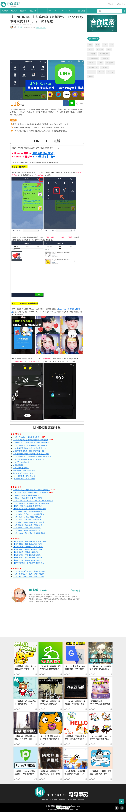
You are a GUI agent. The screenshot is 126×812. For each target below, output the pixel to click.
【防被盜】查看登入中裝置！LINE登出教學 (29, 509)
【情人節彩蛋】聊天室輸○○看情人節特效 (28, 544)
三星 (104, 45)
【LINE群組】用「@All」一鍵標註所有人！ (29, 514)
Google (68, 11)
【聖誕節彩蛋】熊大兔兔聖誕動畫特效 (27, 557)
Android (101, 72)
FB (62, 11)
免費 (97, 45)
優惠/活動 (32, 11)
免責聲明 (53, 799)
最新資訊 (42, 27)
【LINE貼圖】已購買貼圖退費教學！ (27, 528)
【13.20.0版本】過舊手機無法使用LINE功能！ (30, 440)
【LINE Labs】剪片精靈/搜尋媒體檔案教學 (29, 533)
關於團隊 (81, 799)
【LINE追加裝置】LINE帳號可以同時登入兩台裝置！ (33, 456)
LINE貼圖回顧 (18, 465)
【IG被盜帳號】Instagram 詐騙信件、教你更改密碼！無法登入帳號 (38, 127)
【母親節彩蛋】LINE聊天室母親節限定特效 (29, 541)
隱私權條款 (72, 799)
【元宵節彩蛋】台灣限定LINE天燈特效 (28, 547)
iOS (50, 11)
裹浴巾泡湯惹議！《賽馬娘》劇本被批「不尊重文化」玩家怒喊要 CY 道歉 (40, 124)
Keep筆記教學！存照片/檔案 (24, 476)
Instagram (42, 11)
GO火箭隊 (92, 54)
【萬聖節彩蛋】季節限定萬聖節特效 (27, 555)
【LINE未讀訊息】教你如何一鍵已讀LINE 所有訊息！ (33, 501)
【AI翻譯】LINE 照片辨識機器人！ (26, 495)
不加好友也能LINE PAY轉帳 (24, 479)
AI (74, 11)
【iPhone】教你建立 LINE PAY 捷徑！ (28, 498)
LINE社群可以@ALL (21, 468)
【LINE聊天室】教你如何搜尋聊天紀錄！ (28, 525)
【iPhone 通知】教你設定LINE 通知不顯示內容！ (32, 442)
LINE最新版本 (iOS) (43, 153)
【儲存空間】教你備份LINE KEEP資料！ (28, 506)
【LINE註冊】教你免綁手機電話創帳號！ (28, 511)
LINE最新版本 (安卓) (44, 156)
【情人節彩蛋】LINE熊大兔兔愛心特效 (28, 549)
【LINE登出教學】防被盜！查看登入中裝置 (29, 571)
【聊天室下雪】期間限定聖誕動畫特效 (27, 560)
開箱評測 (23, 11)
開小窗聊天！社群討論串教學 (24, 470)
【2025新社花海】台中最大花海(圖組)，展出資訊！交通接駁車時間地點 (40, 131)
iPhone (91, 76)
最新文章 (5, 11)
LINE (56, 11)
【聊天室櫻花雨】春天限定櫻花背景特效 (28, 563)
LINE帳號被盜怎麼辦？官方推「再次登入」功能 (31, 454)
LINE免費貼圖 (104, 54)
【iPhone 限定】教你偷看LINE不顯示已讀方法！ (31, 490)
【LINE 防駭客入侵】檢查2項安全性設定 (28, 574)
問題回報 (62, 799)
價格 (90, 45)
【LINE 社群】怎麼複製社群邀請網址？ (28, 519)
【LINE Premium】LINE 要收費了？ (27, 437)
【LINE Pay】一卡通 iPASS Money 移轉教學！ (31, 445)
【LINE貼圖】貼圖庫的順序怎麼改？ (27, 530)
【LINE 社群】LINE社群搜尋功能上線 (27, 517)
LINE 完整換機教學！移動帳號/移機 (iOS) (29, 451)
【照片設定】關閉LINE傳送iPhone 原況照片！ (31, 492)
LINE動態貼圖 (93, 58)
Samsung (110, 72)
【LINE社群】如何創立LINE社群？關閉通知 (29, 522)
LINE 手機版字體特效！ (22, 462)
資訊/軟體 (81, 11)
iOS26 (109, 49)
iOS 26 (91, 49)
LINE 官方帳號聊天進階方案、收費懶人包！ (29, 459)
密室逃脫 (100, 49)
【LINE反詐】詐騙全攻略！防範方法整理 (28, 577)
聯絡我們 (45, 799)
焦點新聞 (14, 11)
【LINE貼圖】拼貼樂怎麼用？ (23, 473)
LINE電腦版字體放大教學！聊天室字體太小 (29, 448)
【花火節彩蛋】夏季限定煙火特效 (26, 552)
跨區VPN (91, 63)
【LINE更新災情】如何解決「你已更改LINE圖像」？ (33, 503)
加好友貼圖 (109, 63)
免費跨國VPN (93, 67)
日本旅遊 (104, 67)
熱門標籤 (95, 38)
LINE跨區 (105, 58)
